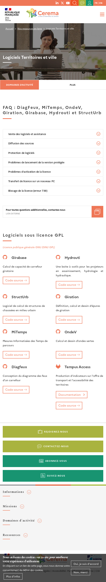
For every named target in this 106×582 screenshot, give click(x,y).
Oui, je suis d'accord (86, 564)
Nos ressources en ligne (30, 28)
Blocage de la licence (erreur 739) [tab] (27, 190)
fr (96, 2)
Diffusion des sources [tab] (21, 143)
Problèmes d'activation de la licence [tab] (29, 171)
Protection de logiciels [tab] (21, 153)
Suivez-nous (56, 475)
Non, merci (81, 572)
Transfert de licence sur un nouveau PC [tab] (31, 181)
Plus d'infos (13, 577)
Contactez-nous (56, 446)
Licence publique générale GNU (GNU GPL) (29, 247)
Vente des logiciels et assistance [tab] (27, 134)
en (100, 2)
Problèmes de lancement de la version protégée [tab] (36, 162)
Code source (14, 280)
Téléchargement (97, 211)
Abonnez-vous (56, 460)
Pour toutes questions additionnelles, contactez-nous (35, 209)
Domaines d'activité (19, 84)
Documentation (69, 395)
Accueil (9, 28)
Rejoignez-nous (56, 431)
